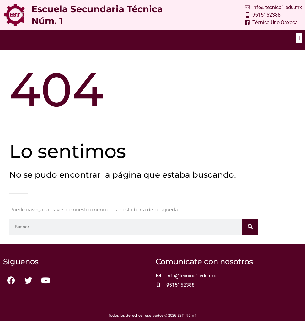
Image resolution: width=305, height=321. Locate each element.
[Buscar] (250, 227)
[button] (299, 38)
